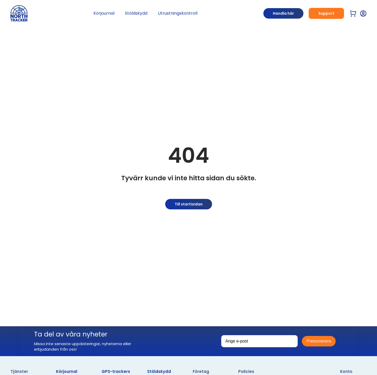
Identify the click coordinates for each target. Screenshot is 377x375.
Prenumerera (319, 341)
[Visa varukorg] (353, 13)
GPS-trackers (116, 371)
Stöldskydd (136, 13)
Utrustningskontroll (177, 13)
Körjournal (103, 13)
